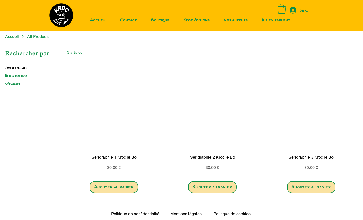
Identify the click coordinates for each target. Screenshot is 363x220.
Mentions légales (186, 213)
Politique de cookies (232, 213)
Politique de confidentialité (135, 213)
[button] (282, 9)
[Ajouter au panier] (114, 187)
